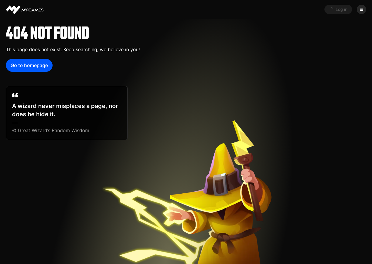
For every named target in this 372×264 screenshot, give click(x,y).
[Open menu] (361, 9)
